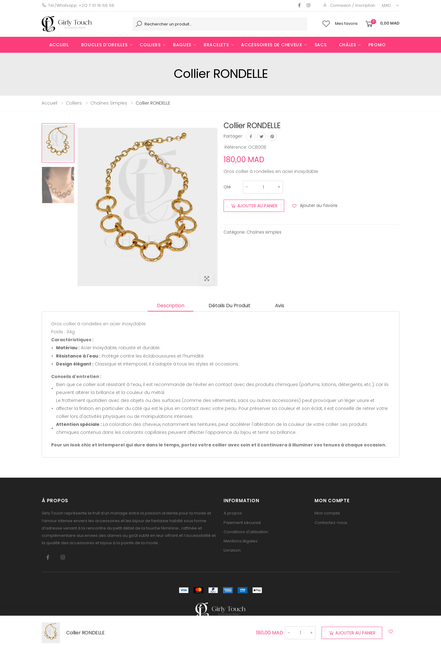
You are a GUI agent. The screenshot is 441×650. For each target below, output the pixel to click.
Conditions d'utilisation (246, 532)
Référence (235, 147)
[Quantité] (263, 187)
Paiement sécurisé (242, 523)
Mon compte (327, 513)
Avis (279, 305)
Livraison (232, 550)
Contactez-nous (331, 523)
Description (170, 305)
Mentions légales (241, 541)
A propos (233, 513)
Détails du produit (229, 305)
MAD (386, 5)
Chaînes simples (264, 232)
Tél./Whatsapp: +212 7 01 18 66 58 (78, 5)
